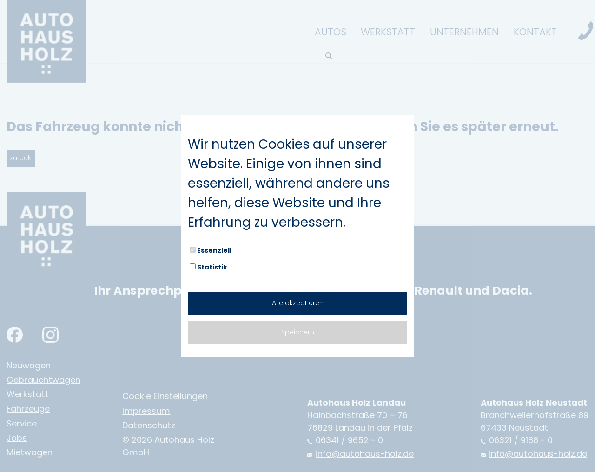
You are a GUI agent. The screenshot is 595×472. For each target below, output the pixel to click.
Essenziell (210, 250)
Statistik (208, 267)
